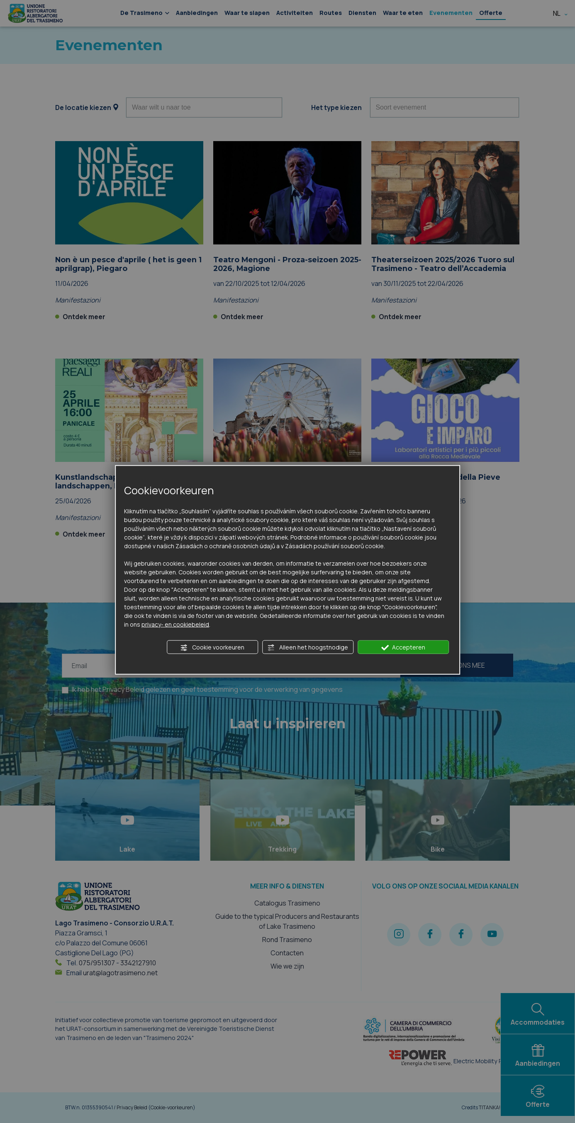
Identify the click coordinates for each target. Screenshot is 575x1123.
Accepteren (403, 647)
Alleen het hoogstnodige (307, 647)
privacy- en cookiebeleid (175, 624)
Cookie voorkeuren (212, 647)
